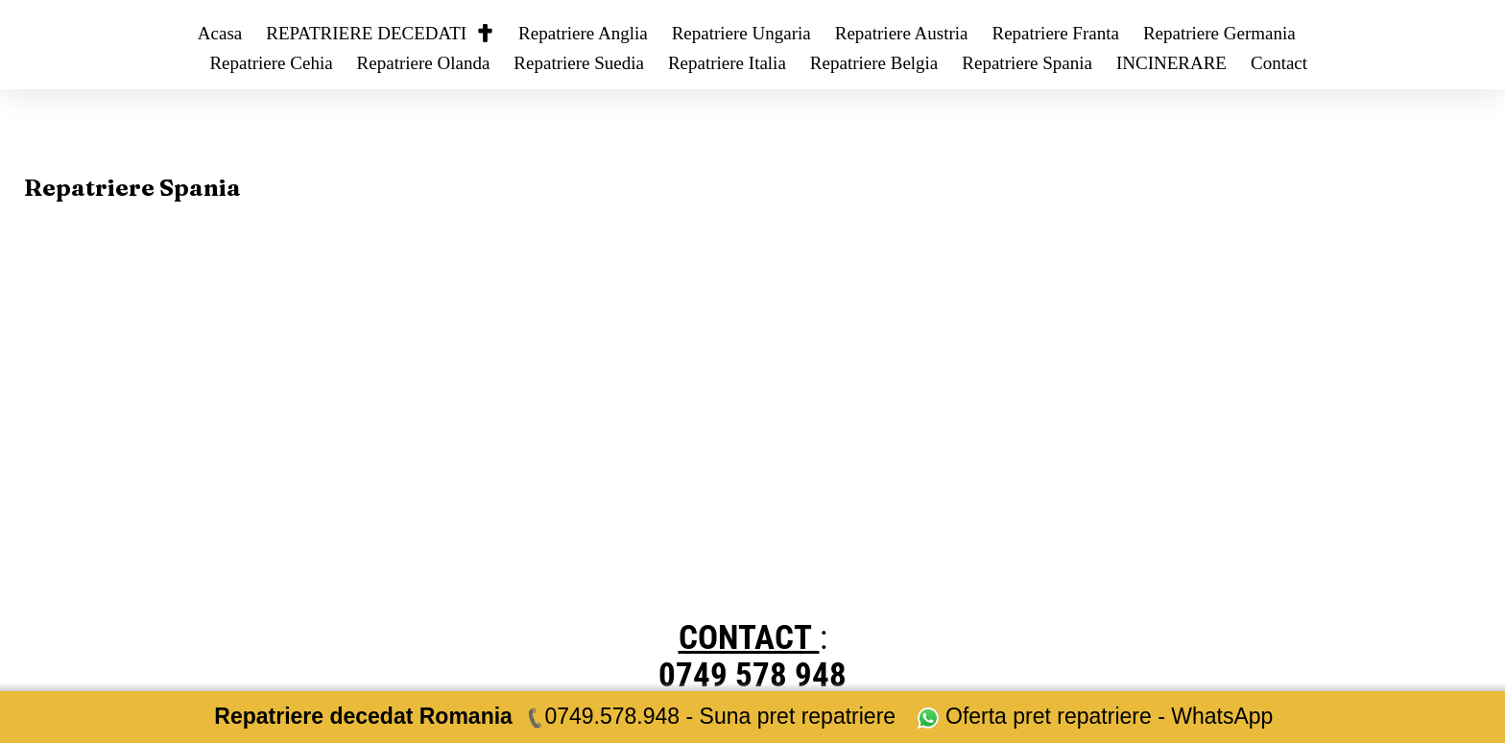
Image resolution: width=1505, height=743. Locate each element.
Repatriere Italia (727, 63)
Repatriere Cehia (270, 63)
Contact (1279, 63)
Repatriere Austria (901, 33)
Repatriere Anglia (583, 33)
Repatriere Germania (1219, 33)
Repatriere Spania (1027, 63)
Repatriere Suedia (579, 63)
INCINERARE (1171, 63)
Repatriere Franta (1054, 33)
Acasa (220, 33)
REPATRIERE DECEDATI (380, 33)
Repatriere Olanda (423, 63)
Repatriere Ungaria (741, 33)
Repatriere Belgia (874, 63)
